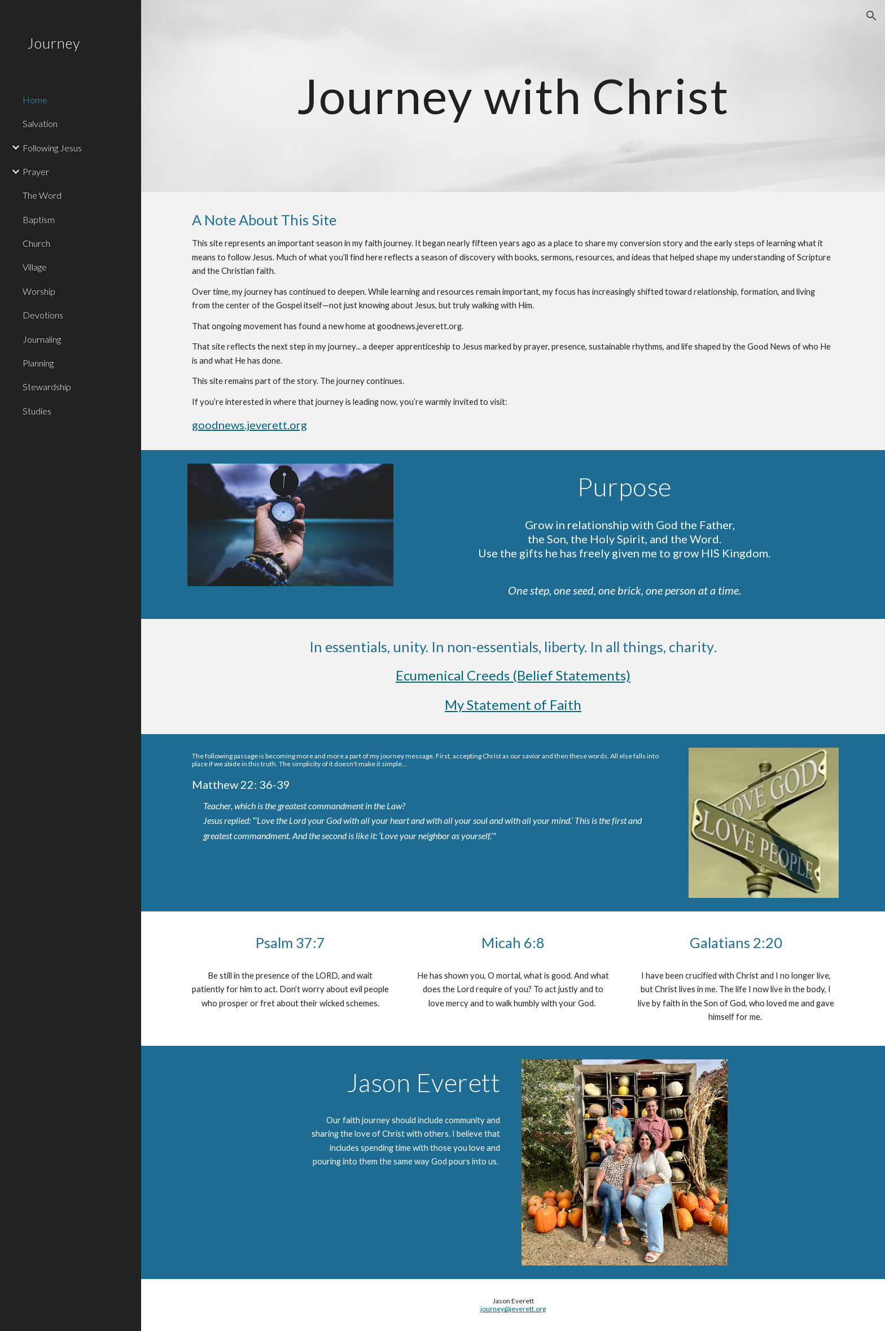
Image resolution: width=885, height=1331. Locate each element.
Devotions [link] (43, 314)
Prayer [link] (36, 171)
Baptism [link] (39, 219)
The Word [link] (42, 195)
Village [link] (35, 266)
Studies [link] (37, 410)
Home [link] (35, 99)
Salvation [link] (40, 123)
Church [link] (36, 243)
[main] (513, 95)
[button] (871, 15)
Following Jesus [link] (52, 147)
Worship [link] (39, 291)
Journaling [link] (42, 339)
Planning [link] (38, 362)
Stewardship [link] (47, 386)
